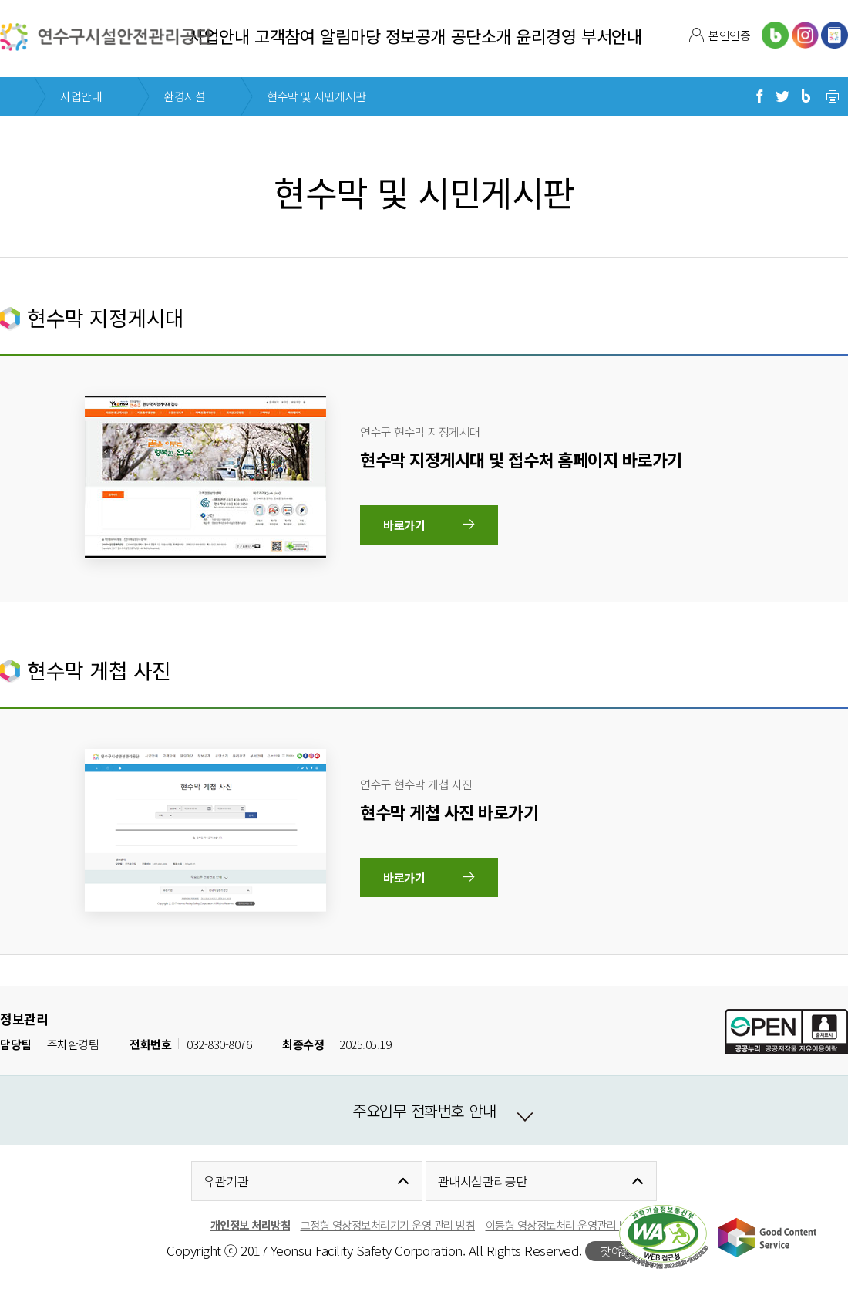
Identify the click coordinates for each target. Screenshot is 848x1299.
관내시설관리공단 (482, 1181)
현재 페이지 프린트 (832, 96)
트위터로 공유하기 (782, 96)
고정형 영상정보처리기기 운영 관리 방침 (388, 1224)
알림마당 (350, 35)
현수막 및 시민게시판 (316, 96)
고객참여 (284, 35)
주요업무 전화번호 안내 (424, 1110)
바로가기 (404, 525)
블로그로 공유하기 (805, 96)
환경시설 (184, 96)
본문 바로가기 (33, 0)
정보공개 (415, 35)
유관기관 (226, 1181)
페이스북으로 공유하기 (759, 96)
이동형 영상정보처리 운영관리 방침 (562, 1224)
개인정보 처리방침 (250, 1224)
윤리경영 (546, 35)
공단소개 (481, 35)
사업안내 (219, 35)
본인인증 (729, 35)
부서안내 (611, 35)
